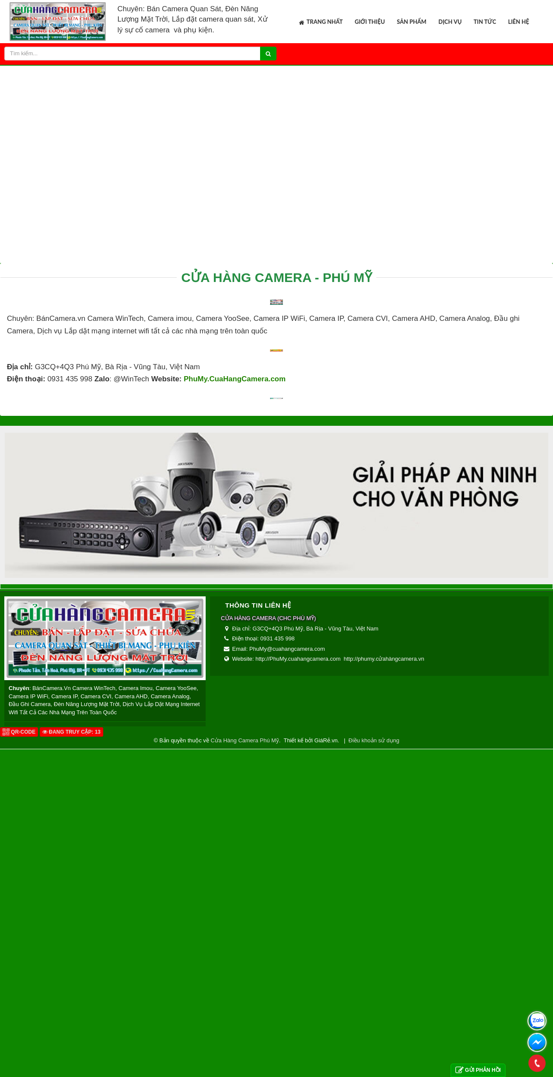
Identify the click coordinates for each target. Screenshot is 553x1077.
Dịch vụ (450, 21)
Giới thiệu (370, 21)
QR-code (19, 1013)
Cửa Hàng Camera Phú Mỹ (244, 1022)
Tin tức (485, 21)
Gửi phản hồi (478, 1070)
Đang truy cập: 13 (71, 1013)
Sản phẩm (412, 21)
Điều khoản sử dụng (374, 1022)
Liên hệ (518, 21)
